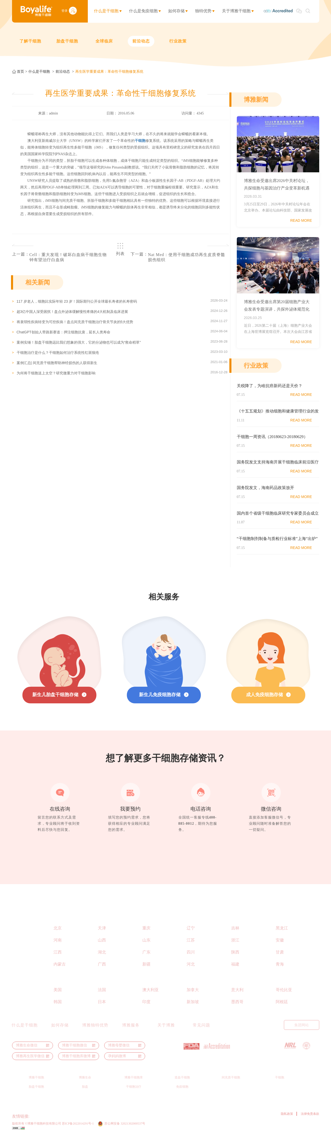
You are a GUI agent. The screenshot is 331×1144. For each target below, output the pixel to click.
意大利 (237, 996)
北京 (58, 935)
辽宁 (191, 935)
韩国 (58, 1008)
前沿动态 (141, 41)
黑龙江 (282, 935)
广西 (102, 971)
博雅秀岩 (102, 1123)
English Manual (238, 1032)
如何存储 (176, 11)
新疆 (146, 971)
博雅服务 (131, 1032)
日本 (102, 1008)
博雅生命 (85, 1084)
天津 (102, 935)
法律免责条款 (310, 1120)
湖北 (102, 959)
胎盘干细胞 (67, 41)
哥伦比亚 (284, 996)
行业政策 (178, 41)
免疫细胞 (182, 1093)
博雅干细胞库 (133, 1084)
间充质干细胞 (231, 1084)
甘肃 (280, 959)
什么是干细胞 (106, 11)
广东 (146, 959)
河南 (58, 947)
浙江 (235, 947)
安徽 (280, 947)
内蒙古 (60, 971)
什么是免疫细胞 (143, 11)
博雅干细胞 (36, 1084)
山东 (146, 947)
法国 (102, 996)
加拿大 (193, 996)
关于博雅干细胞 (236, 11)
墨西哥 (237, 1008)
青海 (280, 971)
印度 (146, 1008)
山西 (102, 947)
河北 (191, 971)
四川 (191, 959)
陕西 (235, 959)
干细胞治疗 (133, 1093)
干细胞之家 (123, 1123)
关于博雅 (166, 1032)
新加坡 (193, 1008)
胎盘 (85, 1093)
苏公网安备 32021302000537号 (125, 1130)
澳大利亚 (150, 996)
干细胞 (279, 1084)
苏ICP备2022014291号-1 (78, 1130)
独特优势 (203, 11)
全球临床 (104, 41)
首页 (20, 71)
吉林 (235, 935)
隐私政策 (287, 1120)
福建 (235, 971)
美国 (58, 996)
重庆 (146, 935)
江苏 (191, 947)
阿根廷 (282, 1008)
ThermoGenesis (42, 1123)
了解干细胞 (30, 41)
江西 (58, 959)
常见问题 (201, 1032)
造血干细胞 (182, 1084)
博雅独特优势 (95, 1032)
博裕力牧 (84, 1123)
